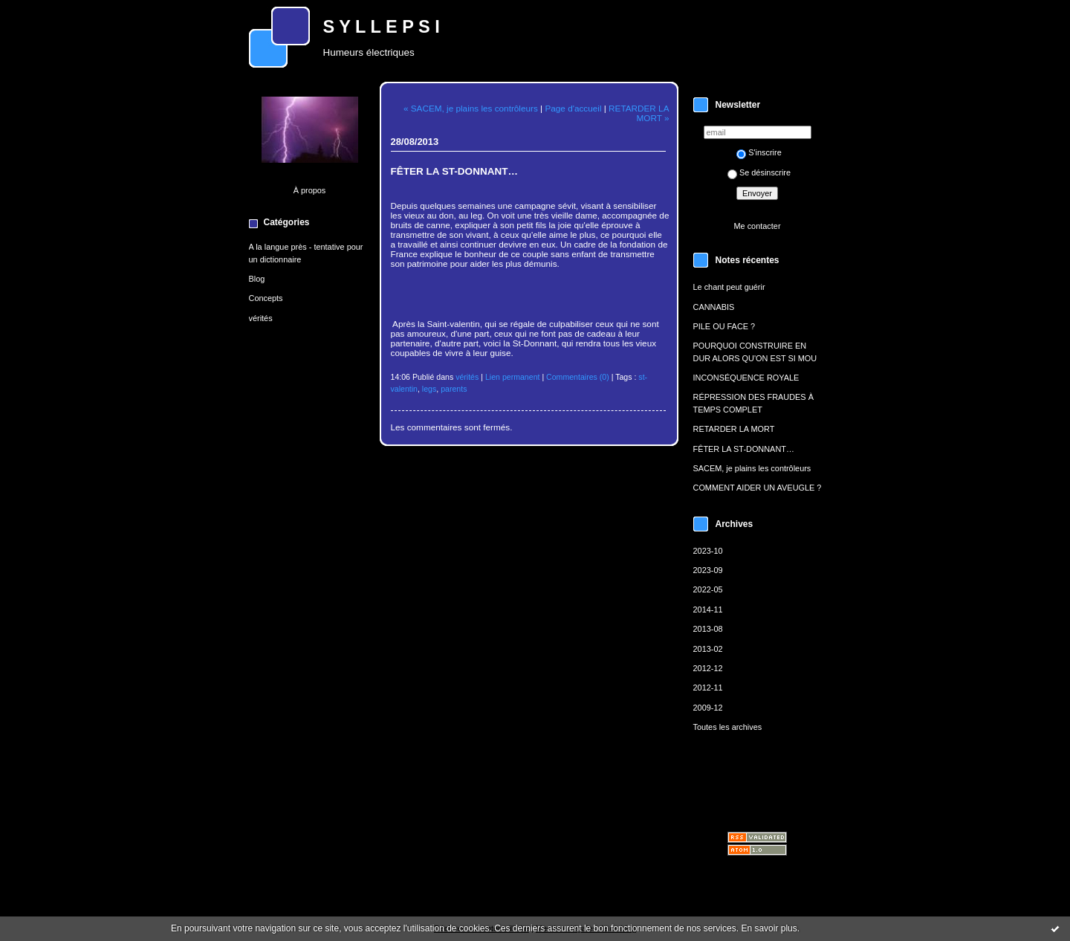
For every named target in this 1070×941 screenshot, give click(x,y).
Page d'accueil (573, 108)
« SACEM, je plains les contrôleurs (470, 108)
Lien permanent (512, 376)
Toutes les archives (727, 726)
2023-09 (708, 570)
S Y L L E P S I (381, 26)
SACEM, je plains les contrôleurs (752, 468)
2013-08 (708, 628)
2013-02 (708, 648)
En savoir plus (769, 928)
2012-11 (708, 687)
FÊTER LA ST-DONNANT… (743, 448)
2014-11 (708, 609)
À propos (310, 190)
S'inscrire (759, 152)
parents (454, 388)
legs (429, 388)
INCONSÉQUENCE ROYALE (746, 377)
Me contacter (756, 225)
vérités (261, 318)
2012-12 (708, 668)
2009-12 (708, 707)
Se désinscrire (759, 172)
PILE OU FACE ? (724, 326)
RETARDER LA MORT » (639, 113)
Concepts (266, 298)
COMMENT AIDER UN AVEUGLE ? (757, 487)
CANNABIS (714, 307)
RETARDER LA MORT (734, 428)
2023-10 (708, 550)
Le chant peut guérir (729, 286)
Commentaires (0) (577, 376)
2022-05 (708, 589)
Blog (257, 278)
